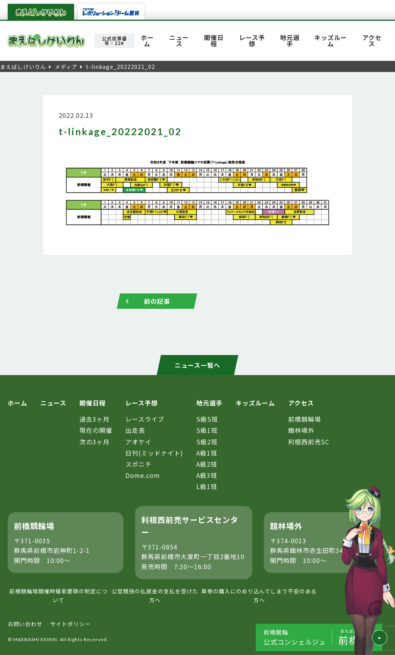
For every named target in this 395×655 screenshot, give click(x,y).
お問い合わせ (25, 624)
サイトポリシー (70, 624)
